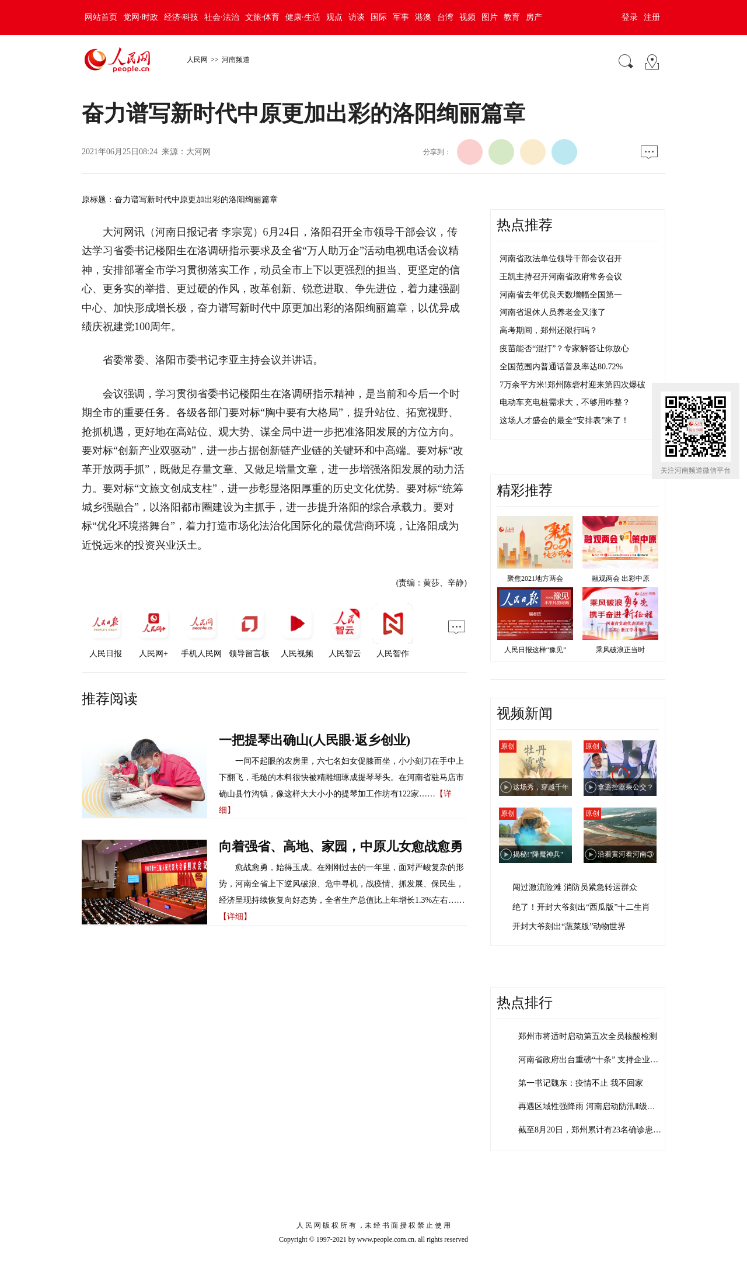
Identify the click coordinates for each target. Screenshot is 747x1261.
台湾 (445, 17)
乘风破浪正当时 (620, 650)
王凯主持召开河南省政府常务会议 (561, 276)
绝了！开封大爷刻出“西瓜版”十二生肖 (581, 907)
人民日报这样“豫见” (535, 650)
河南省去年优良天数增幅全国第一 (561, 294)
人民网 (197, 60)
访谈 (356, 17)
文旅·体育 (262, 17)
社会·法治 (221, 17)
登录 (630, 17)
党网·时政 (140, 17)
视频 (467, 17)
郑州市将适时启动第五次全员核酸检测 (587, 1036)
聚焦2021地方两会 (535, 578)
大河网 (198, 151)
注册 (652, 17)
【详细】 (235, 916)
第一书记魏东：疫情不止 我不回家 (580, 1083)
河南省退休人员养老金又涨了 (553, 312)
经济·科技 (181, 17)
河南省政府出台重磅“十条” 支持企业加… (592, 1059)
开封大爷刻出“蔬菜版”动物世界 (569, 926)
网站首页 (101, 17)
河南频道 (236, 60)
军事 (401, 17)
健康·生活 (302, 17)
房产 (534, 17)
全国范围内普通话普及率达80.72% (561, 366)
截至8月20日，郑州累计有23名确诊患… (589, 1129)
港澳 (423, 17)
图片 (489, 17)
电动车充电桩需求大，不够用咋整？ (565, 402)
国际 (379, 17)
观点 (334, 17)
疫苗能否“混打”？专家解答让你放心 (564, 348)
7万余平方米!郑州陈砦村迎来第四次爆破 (572, 384)
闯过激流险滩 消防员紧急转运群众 (574, 887)
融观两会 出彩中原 (621, 578)
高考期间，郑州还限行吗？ (549, 330)
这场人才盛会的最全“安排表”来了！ (564, 420)
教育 (512, 17)
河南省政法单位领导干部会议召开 (561, 258)
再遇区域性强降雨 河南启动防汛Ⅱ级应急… (595, 1106)
